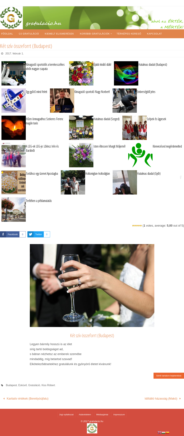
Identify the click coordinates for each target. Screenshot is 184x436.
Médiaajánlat (102, 414)
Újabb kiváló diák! (102, 64)
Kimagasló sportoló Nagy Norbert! (92, 92)
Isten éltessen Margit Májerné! (109, 146)
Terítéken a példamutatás (39, 201)
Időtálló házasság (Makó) (163, 398)
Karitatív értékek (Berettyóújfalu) (25, 398)
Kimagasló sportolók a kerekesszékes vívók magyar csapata (45, 66)
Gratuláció (34, 385)
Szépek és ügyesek (156, 119)
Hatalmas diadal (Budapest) (152, 64)
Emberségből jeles (146, 92)
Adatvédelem (85, 414)
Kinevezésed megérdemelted (167, 146)
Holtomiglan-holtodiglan (97, 173)
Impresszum (119, 414)
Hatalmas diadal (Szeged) (106, 119)
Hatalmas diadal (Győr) (148, 173)
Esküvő (22, 385)
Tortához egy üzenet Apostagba (42, 173)
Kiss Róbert (48, 385)
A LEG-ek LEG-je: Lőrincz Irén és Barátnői (42, 148)
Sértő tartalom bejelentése (168, 375)
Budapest (11, 385)
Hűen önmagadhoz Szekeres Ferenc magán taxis (44, 121)
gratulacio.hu (96, 421)
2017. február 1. (14, 53)
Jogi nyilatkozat (66, 414)
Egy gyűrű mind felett (36, 92)
